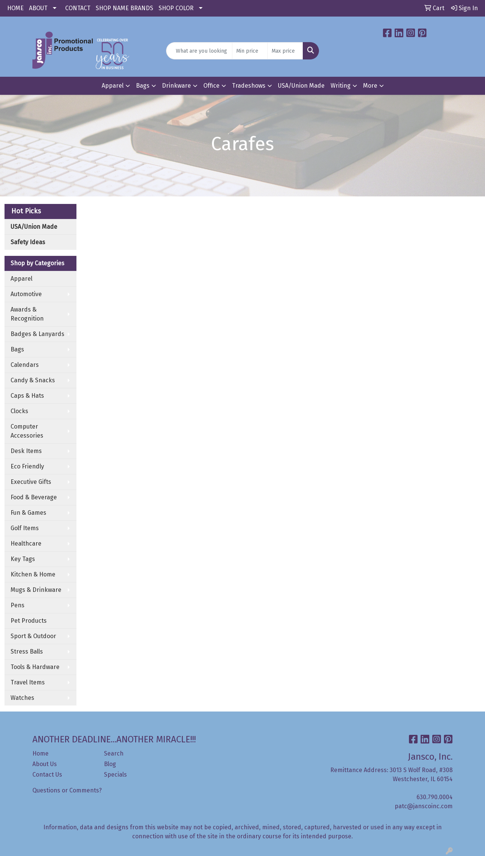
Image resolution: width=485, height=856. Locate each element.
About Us (44, 764)
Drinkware (176, 85)
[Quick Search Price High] (285, 50)
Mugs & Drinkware (36, 589)
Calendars (25, 364)
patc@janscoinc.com (424, 806)
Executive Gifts (31, 481)
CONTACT (77, 8)
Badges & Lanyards (37, 334)
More (370, 85)
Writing (341, 85)
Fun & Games (28, 512)
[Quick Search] (199, 50)
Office (211, 85)
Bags (142, 85)
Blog (110, 764)
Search (114, 753)
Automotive (26, 294)
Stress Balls (27, 651)
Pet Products (29, 620)
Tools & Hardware (35, 667)
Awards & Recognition (27, 314)
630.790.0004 (434, 797)
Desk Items (26, 451)
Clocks (19, 411)
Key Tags (23, 559)
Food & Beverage (34, 497)
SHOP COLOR (176, 8)
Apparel (113, 85)
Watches (22, 697)
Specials (115, 774)
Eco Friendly (27, 466)
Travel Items (28, 682)
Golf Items (25, 528)
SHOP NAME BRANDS (124, 8)
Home (40, 753)
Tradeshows (248, 85)
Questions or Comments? (67, 790)
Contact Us (47, 774)
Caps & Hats (27, 395)
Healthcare (26, 543)
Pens (17, 605)
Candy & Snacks (33, 380)
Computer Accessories (27, 431)
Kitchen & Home (33, 574)
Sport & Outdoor (33, 636)
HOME (15, 8)
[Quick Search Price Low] (250, 50)
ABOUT (38, 8)
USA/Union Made (301, 85)
